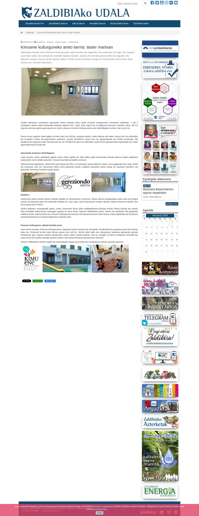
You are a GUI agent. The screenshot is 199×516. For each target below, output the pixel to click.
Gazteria (41, 42)
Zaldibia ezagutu (34, 23)
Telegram (50, 281)
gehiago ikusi (172, 204)
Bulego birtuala (119, 23)
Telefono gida (141, 23)
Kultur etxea (60, 42)
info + (110, 509)
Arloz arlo (78, 23)
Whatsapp (37, 281)
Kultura (50, 42)
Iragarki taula (98, 23)
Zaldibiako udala (58, 23)
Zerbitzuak (73, 42)
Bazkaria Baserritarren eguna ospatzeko (158, 190)
